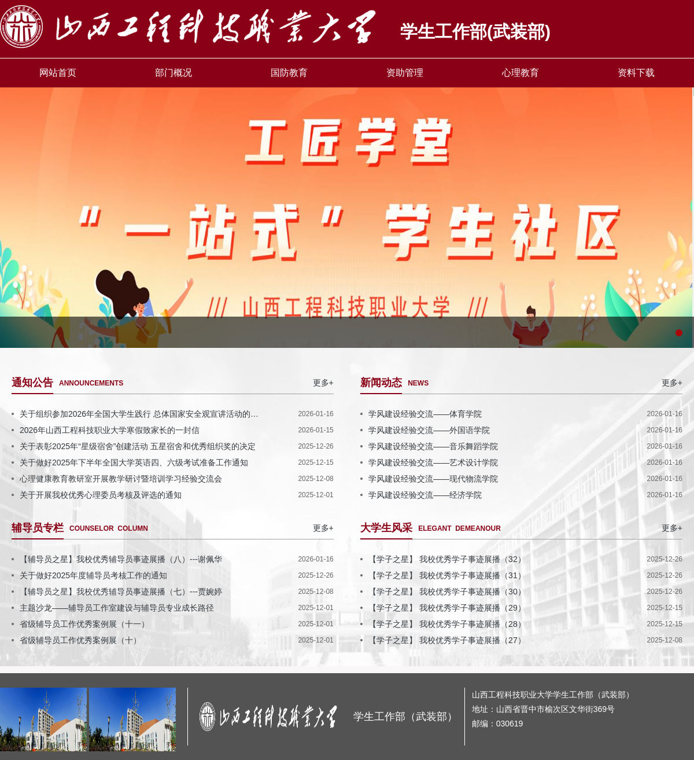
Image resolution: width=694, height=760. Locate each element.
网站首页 (57, 73)
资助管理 (404, 73)
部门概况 (173, 73)
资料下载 (636, 73)
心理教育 (520, 73)
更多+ (323, 382)
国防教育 (289, 73)
